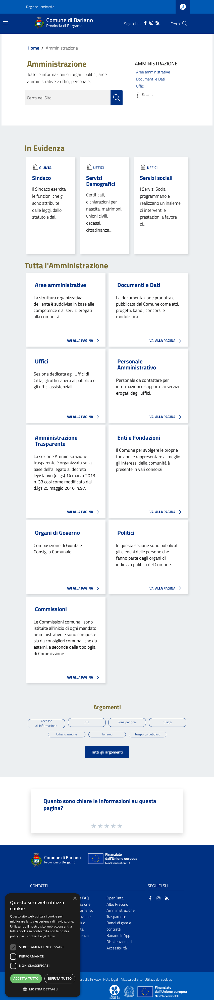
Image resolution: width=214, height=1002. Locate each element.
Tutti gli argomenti (107, 754)
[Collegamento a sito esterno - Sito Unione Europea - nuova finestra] (112, 862)
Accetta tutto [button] (25, 978)
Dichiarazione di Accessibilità (119, 947)
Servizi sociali (156, 178)
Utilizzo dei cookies (158, 981)
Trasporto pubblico (147, 735)
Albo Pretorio (117, 906)
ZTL (87, 723)
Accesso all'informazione (46, 724)
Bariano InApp (118, 937)
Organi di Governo (57, 533)
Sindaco (41, 178)
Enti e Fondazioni (138, 437)
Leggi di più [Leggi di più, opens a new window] (46, 936)
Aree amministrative (153, 72)
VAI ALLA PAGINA (84, 341)
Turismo (107, 735)
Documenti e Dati (150, 79)
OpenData (115, 900)
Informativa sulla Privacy (83, 981)
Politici (125, 533)
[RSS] (157, 22)
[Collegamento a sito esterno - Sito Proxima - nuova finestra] (115, 993)
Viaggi (167, 723)
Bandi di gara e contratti (118, 928)
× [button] (75, 899)
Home (33, 48)
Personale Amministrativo (136, 364)
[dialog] (42, 945)
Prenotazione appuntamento (80, 909)
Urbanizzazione (67, 735)
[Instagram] (151, 22)
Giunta (45, 168)
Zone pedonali (127, 723)
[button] (143, 95)
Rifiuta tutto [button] (60, 978)
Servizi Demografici (100, 181)
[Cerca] (185, 24)
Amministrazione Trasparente (56, 440)
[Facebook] (145, 22)
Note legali (111, 981)
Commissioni (51, 609)
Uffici (140, 86)
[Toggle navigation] (6, 23)
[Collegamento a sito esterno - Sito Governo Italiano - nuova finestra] (129, 993)
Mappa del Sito (131, 981)
